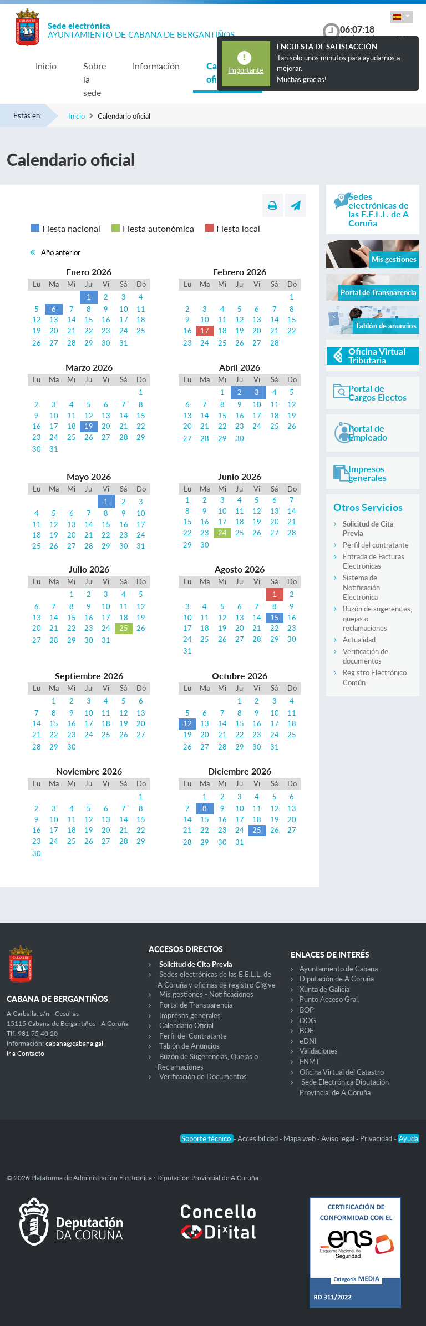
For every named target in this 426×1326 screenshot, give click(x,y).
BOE (307, 1030)
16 (106, 319)
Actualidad (359, 639)
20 (53, 330)
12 (36, 319)
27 (53, 342)
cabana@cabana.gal (74, 1043)
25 (140, 330)
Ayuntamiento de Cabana (339, 968)
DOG (308, 1020)
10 (123, 309)
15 (88, 319)
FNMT (310, 1061)
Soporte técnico (206, 1138)
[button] (401, 17)
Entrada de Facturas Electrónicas (373, 561)
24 (123, 330)
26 (36, 342)
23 (106, 330)
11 (140, 309)
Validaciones (319, 1050)
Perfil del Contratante (193, 1035)
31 (123, 342)
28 (71, 342)
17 (123, 319)
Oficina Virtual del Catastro (342, 1071)
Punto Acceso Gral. (329, 999)
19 (36, 330)
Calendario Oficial (186, 1025)
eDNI (308, 1040)
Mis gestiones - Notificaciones (206, 994)
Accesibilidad (258, 1138)
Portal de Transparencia (195, 1004)
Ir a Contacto (25, 1053)
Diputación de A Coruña (337, 978)
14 (71, 319)
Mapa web (300, 1138)
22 (88, 330)
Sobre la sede (94, 79)
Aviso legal (338, 1138)
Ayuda (408, 1138)
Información (156, 65)
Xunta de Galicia (324, 989)
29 (88, 342)
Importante (245, 69)
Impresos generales (190, 1015)
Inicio (46, 65)
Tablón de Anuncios (189, 1045)
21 (71, 330)
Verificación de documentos (365, 656)
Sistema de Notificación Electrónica (361, 587)
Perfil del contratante (376, 544)
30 (106, 342)
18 (140, 319)
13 (53, 319)
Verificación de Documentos (203, 1076)
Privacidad (377, 1138)
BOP (307, 1009)
